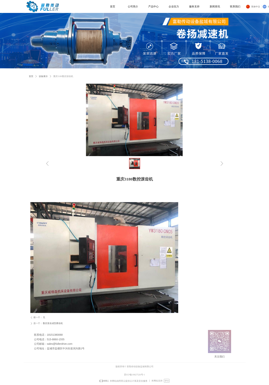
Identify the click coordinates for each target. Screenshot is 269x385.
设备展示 (43, 76)
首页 (31, 76)
